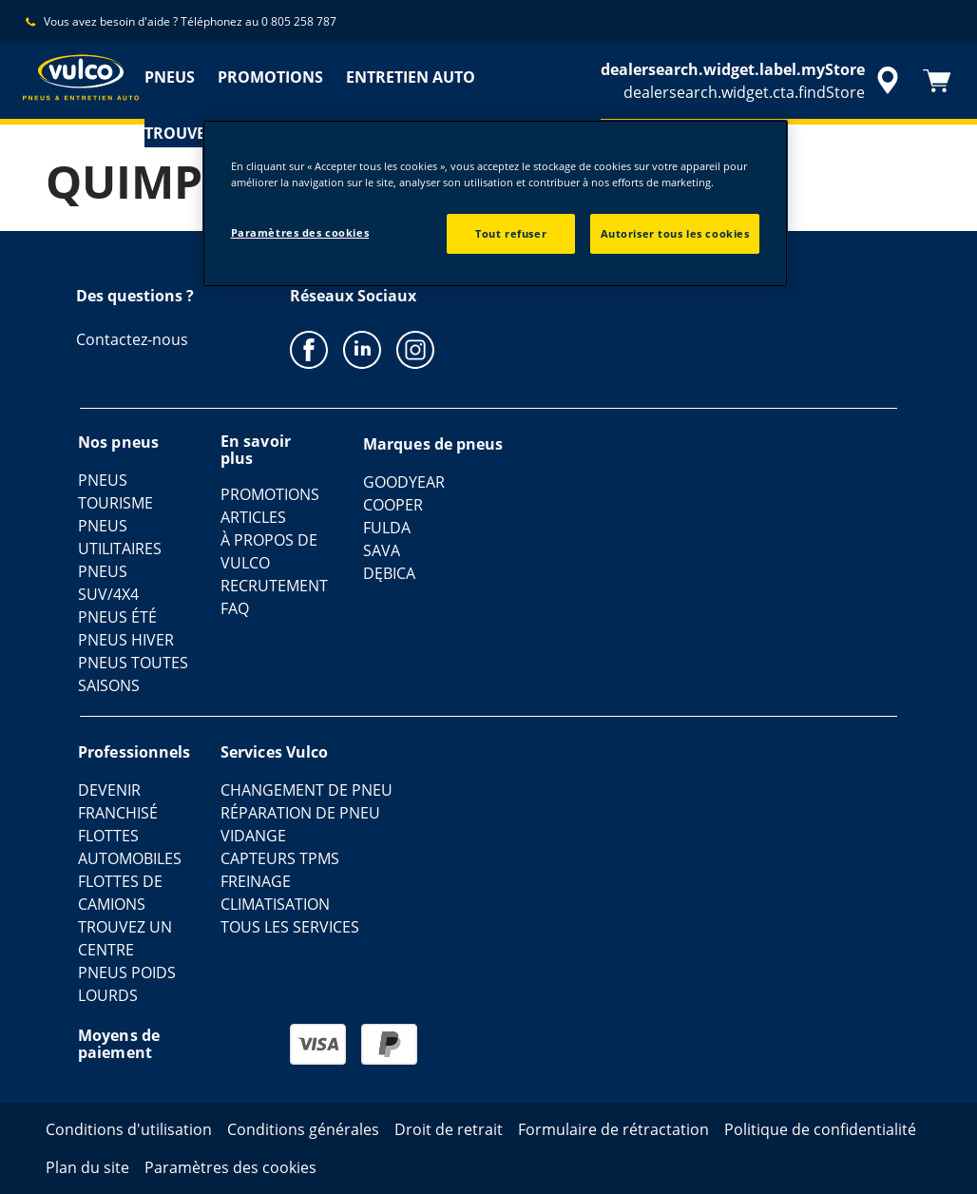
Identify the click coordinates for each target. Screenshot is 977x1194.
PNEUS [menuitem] (169, 77)
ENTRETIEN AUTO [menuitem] (410, 77)
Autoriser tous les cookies (675, 233)
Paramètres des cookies (300, 232)
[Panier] (937, 81)
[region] (495, 203)
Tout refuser (510, 233)
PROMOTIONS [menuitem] (270, 77)
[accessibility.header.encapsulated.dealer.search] (753, 81)
